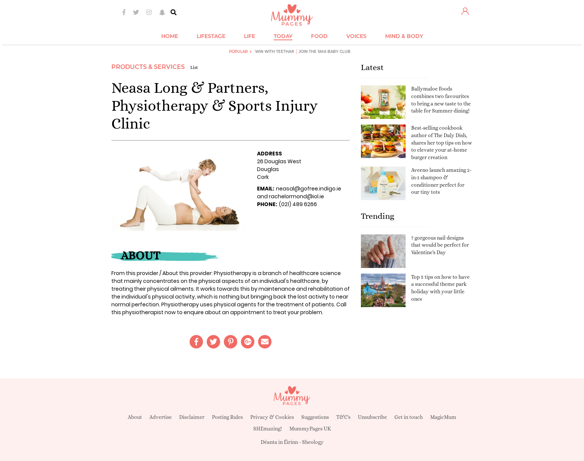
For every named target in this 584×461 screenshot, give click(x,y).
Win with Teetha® (274, 51)
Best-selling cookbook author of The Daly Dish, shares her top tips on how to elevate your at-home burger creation (441, 142)
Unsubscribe (372, 417)
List (194, 67)
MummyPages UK (310, 429)
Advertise (160, 417)
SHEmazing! (267, 429)
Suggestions (315, 417)
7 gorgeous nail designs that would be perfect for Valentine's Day (440, 245)
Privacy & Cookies (272, 417)
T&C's (343, 417)
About (135, 417)
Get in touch (408, 417)
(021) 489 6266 (298, 204)
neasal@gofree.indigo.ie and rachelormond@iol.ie (299, 192)
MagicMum (443, 417)
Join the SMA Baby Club (324, 51)
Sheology (313, 442)
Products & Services (148, 66)
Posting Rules (227, 417)
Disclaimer (191, 417)
